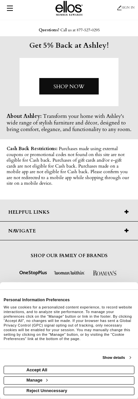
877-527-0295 (88, 30)
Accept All (36, 369)
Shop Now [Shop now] (69, 86)
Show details (113, 357)
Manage (37, 380)
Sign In (126, 7)
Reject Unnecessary (46, 390)
